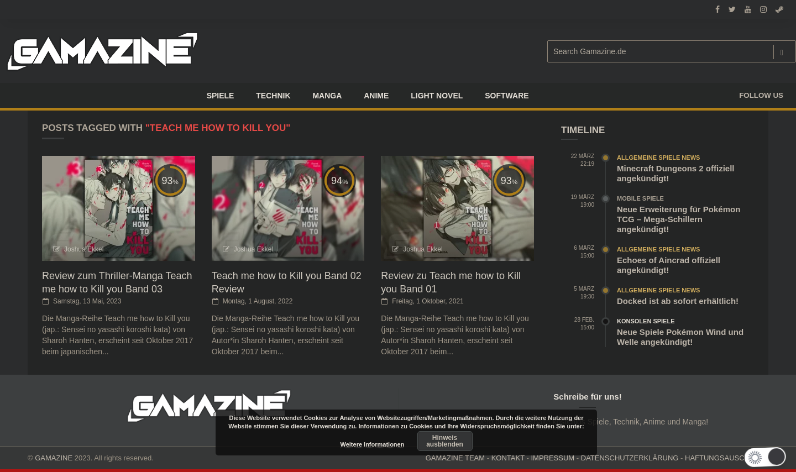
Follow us (761, 95)
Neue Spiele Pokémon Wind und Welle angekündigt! (680, 337)
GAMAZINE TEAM (455, 458)
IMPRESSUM (552, 458)
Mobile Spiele (640, 198)
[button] (769, 457)
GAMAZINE (53, 458)
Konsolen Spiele (646, 321)
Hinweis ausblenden (444, 441)
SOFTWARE (506, 95)
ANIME (376, 95)
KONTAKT (508, 458)
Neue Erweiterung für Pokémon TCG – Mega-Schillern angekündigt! (678, 219)
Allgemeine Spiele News (658, 157)
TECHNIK (273, 95)
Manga (327, 95)
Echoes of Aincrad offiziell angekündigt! (668, 265)
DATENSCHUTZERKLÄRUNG (630, 458)
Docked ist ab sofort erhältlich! (678, 301)
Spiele (220, 95)
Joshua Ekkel (83, 249)
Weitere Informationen (373, 444)
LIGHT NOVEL (437, 95)
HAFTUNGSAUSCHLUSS (726, 458)
